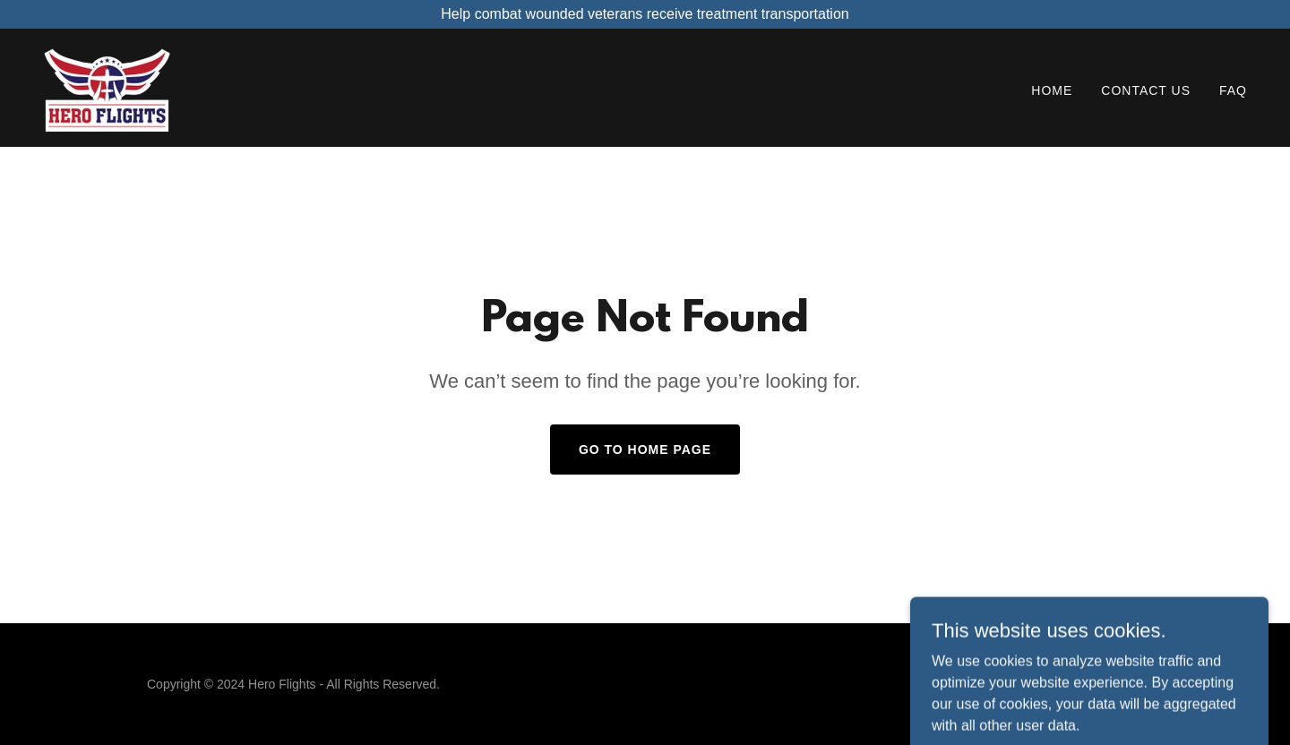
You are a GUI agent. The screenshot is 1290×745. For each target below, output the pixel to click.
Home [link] (1051, 90)
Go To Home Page (645, 449)
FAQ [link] (1233, 90)
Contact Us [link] (1146, 90)
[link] (107, 86)
